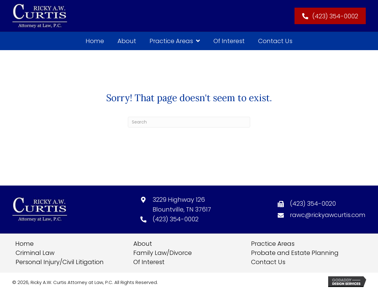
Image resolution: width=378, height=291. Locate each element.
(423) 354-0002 (175, 219)
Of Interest (149, 262)
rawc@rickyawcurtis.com (327, 215)
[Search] (189, 122)
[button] (330, 16)
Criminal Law (35, 253)
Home (24, 244)
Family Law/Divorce (162, 253)
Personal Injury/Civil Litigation (60, 262)
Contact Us (268, 262)
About (142, 244)
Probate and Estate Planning (295, 253)
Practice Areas (273, 244)
